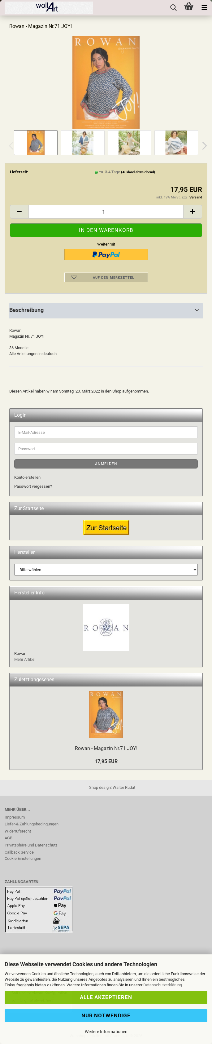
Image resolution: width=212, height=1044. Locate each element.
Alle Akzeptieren (106, 997)
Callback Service (19, 852)
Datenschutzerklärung (162, 985)
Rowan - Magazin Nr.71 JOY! (106, 748)
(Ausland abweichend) (138, 172)
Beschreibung (26, 310)
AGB (8, 838)
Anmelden (106, 464)
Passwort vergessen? (33, 486)
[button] (203, 145)
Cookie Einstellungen (23, 858)
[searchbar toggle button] (173, 8)
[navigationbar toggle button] (204, 8)
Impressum (15, 817)
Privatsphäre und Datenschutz (31, 845)
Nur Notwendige (106, 1015)
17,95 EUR (106, 761)
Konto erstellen (27, 477)
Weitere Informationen (106, 1031)
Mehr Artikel (24, 659)
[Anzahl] (106, 212)
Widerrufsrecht (18, 831)
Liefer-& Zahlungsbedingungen (31, 824)
